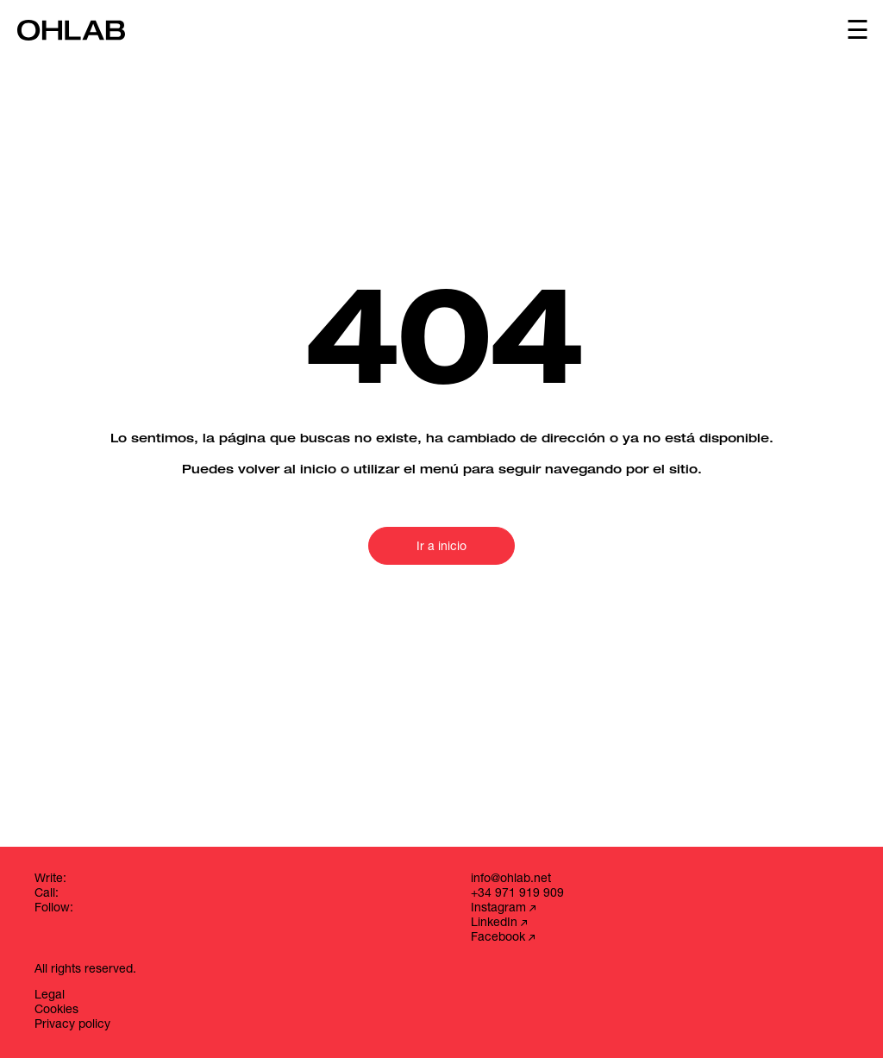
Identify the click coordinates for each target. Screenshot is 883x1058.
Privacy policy (72, 1025)
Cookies (56, 1011)
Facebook (503, 938)
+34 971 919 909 (517, 894)
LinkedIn (499, 923)
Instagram (503, 909)
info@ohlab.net (511, 879)
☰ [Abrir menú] (857, 30)
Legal (49, 996)
